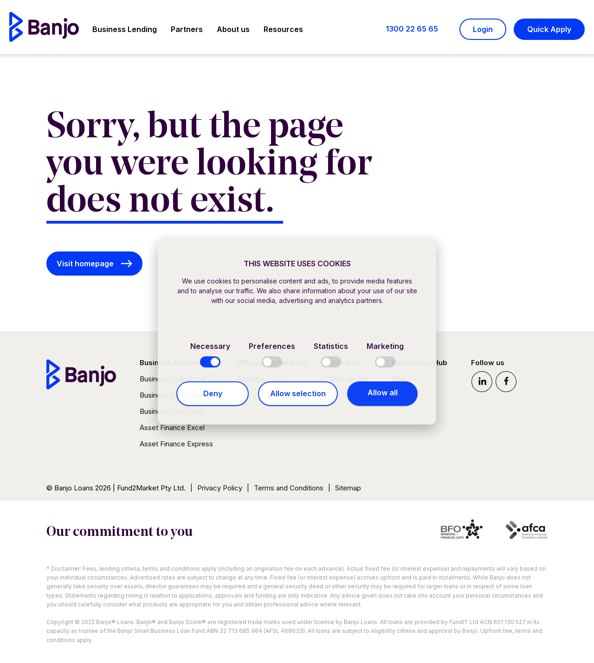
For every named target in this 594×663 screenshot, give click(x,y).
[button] (124, 31)
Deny (212, 393)
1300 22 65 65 (412, 28)
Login (483, 29)
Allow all (383, 392)
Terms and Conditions (288, 487)
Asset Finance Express (176, 443)
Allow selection (298, 393)
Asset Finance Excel (172, 427)
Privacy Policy (219, 487)
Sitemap (348, 487)
